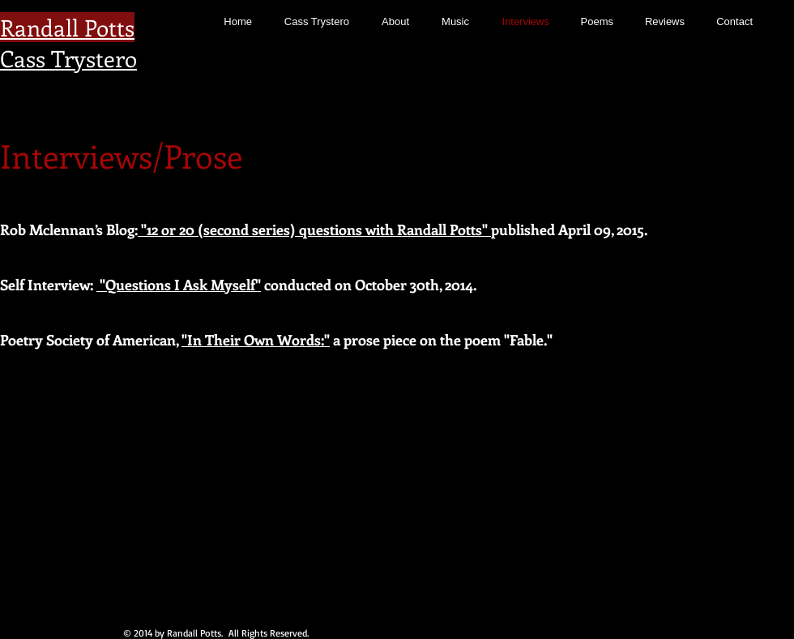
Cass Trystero (68, 58)
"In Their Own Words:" (255, 340)
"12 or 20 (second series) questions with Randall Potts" (314, 229)
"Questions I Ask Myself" (178, 284)
